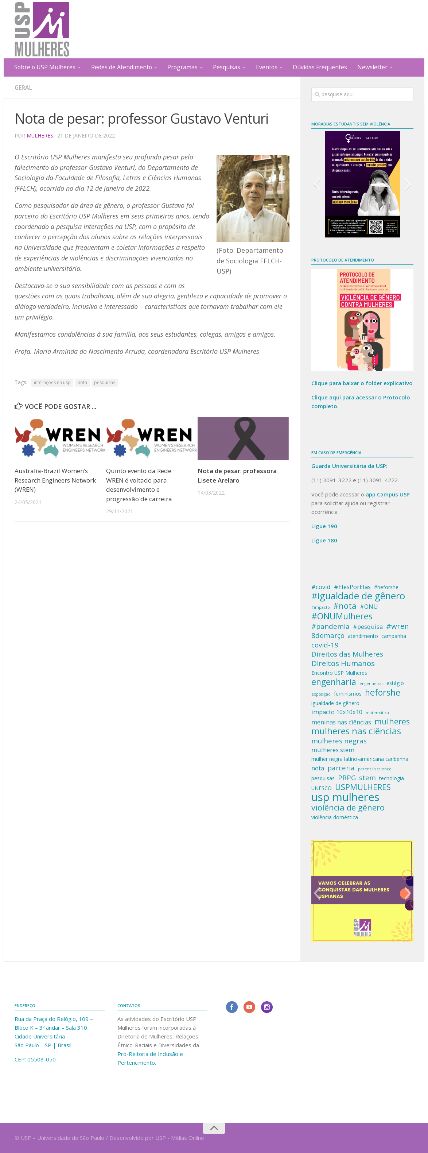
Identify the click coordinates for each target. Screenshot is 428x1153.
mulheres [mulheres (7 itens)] (392, 721)
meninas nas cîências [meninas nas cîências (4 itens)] (341, 722)
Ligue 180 (324, 540)
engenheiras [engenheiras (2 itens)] (371, 683)
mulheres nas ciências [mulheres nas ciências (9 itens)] (356, 731)
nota (82, 382)
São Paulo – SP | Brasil (43, 1045)
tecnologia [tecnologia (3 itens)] (391, 778)
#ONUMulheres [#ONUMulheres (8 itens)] (342, 616)
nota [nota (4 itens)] (317, 768)
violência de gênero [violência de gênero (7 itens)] (348, 807)
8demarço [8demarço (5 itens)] (328, 635)
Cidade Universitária (40, 1036)
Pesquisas (227, 67)
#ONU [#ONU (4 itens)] (369, 606)
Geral (23, 88)
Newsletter (373, 67)
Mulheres (40, 135)
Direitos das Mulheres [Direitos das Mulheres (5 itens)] (347, 654)
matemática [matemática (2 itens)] (377, 712)
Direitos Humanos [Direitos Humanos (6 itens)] (343, 663)
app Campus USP (388, 494)
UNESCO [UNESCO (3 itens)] (321, 788)
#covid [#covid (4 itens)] (321, 587)
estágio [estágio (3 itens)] (395, 683)
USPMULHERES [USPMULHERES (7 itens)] (363, 787)
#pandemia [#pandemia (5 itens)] (330, 626)
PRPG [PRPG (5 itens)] (347, 777)
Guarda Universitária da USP (348, 465)
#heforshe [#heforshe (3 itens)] (386, 587)
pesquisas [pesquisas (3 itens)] (323, 778)
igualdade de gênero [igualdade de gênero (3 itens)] (335, 703)
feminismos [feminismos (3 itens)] (348, 693)
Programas (183, 67)
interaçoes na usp (52, 382)
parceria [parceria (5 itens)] (341, 767)
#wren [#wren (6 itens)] (397, 626)
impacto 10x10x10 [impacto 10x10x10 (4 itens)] (336, 712)
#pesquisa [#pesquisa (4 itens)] (368, 626)
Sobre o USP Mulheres (45, 67)
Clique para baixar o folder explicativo (362, 383)
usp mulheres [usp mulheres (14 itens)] (345, 797)
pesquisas (104, 382)
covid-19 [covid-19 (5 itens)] (325, 645)
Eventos (268, 67)
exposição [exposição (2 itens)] (321, 694)
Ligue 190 (324, 526)
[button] (316, 184)
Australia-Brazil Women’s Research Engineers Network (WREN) (55, 480)
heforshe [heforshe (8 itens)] (382, 692)
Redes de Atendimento (122, 67)
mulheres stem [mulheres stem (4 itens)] (332, 750)
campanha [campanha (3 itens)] (393, 635)
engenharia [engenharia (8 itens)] (333, 681)
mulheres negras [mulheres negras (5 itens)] (339, 740)
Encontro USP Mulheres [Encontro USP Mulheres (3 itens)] (339, 672)
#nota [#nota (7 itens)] (345, 605)
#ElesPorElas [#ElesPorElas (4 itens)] (352, 587)
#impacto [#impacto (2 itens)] (320, 607)
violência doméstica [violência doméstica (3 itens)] (334, 817)
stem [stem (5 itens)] (367, 777)
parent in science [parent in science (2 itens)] (375, 768)
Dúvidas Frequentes (321, 67)
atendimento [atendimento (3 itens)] (363, 635)
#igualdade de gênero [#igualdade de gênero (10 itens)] (358, 596)
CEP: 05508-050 (35, 1059)
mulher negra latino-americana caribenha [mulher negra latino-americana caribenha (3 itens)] (359, 758)
